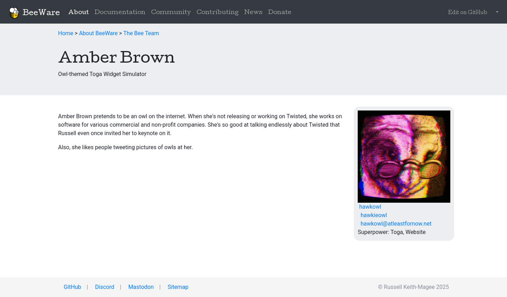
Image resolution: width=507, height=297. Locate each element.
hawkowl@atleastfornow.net (394, 223)
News (253, 13)
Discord (104, 287)
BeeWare (34, 13)
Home (65, 33)
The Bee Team (141, 33)
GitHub (71, 287)
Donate (280, 13)
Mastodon (140, 287)
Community (171, 13)
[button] (495, 13)
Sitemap (177, 287)
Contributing (217, 13)
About (80, 12)
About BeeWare (98, 33)
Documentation (119, 13)
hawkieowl (372, 215)
